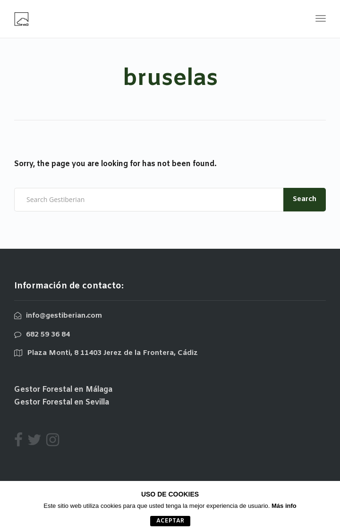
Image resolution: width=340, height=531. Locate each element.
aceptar (170, 521)
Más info (284, 505)
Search (304, 199)
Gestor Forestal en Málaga (63, 390)
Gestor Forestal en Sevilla (61, 402)
